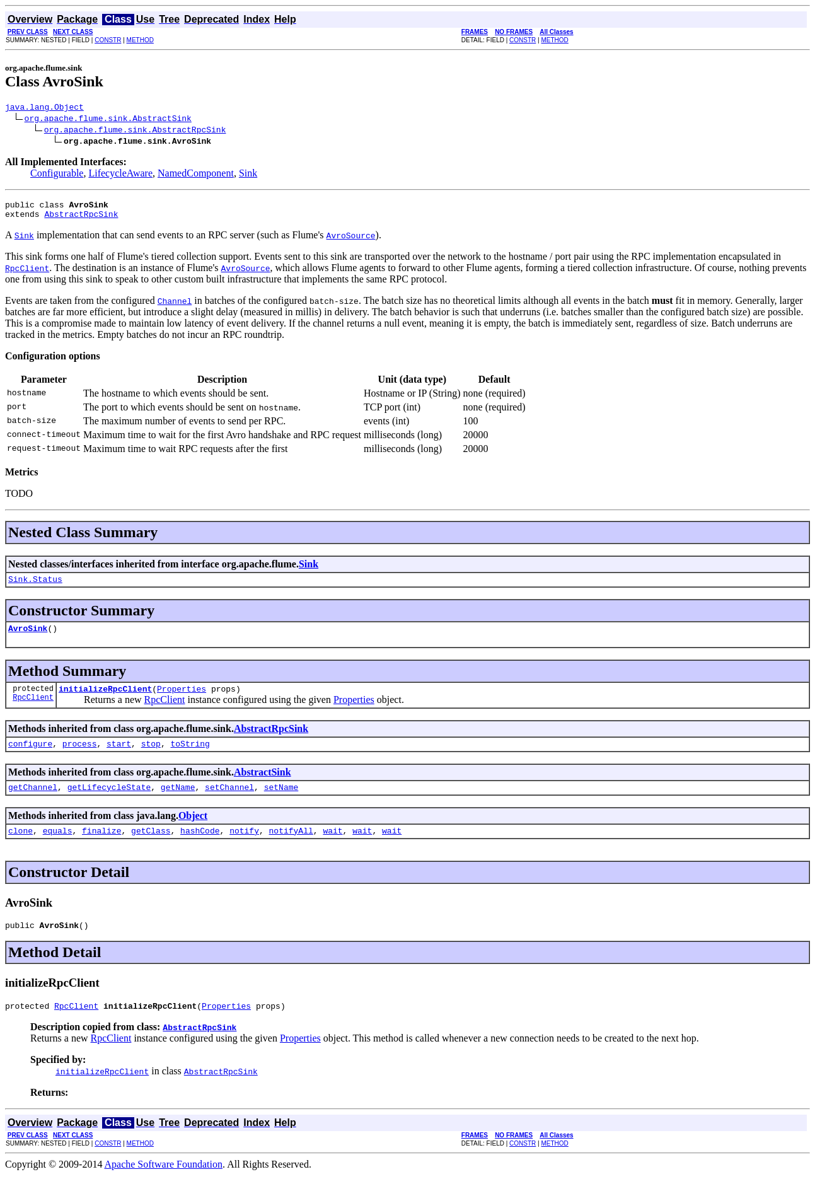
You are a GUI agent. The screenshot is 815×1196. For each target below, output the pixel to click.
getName (178, 802)
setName (281, 802)
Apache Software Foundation (164, 1185)
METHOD (140, 40)
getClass (150, 847)
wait (332, 847)
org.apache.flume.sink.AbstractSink (108, 119)
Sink (248, 175)
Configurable (56, 175)
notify (244, 847)
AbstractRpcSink (81, 219)
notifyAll (291, 847)
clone (20, 847)
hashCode (199, 847)
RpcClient (33, 710)
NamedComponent (196, 175)
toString (189, 756)
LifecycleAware (120, 175)
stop (151, 756)
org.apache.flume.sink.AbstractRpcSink (135, 131)
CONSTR (108, 40)
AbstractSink (262, 785)
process (79, 756)
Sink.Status (35, 586)
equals (57, 847)
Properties (181, 699)
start (119, 756)
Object (192, 830)
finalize (101, 847)
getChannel (32, 802)
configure (30, 756)
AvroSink (27, 637)
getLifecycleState (109, 802)
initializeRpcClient (105, 699)
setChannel (229, 802)
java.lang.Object (44, 108)
